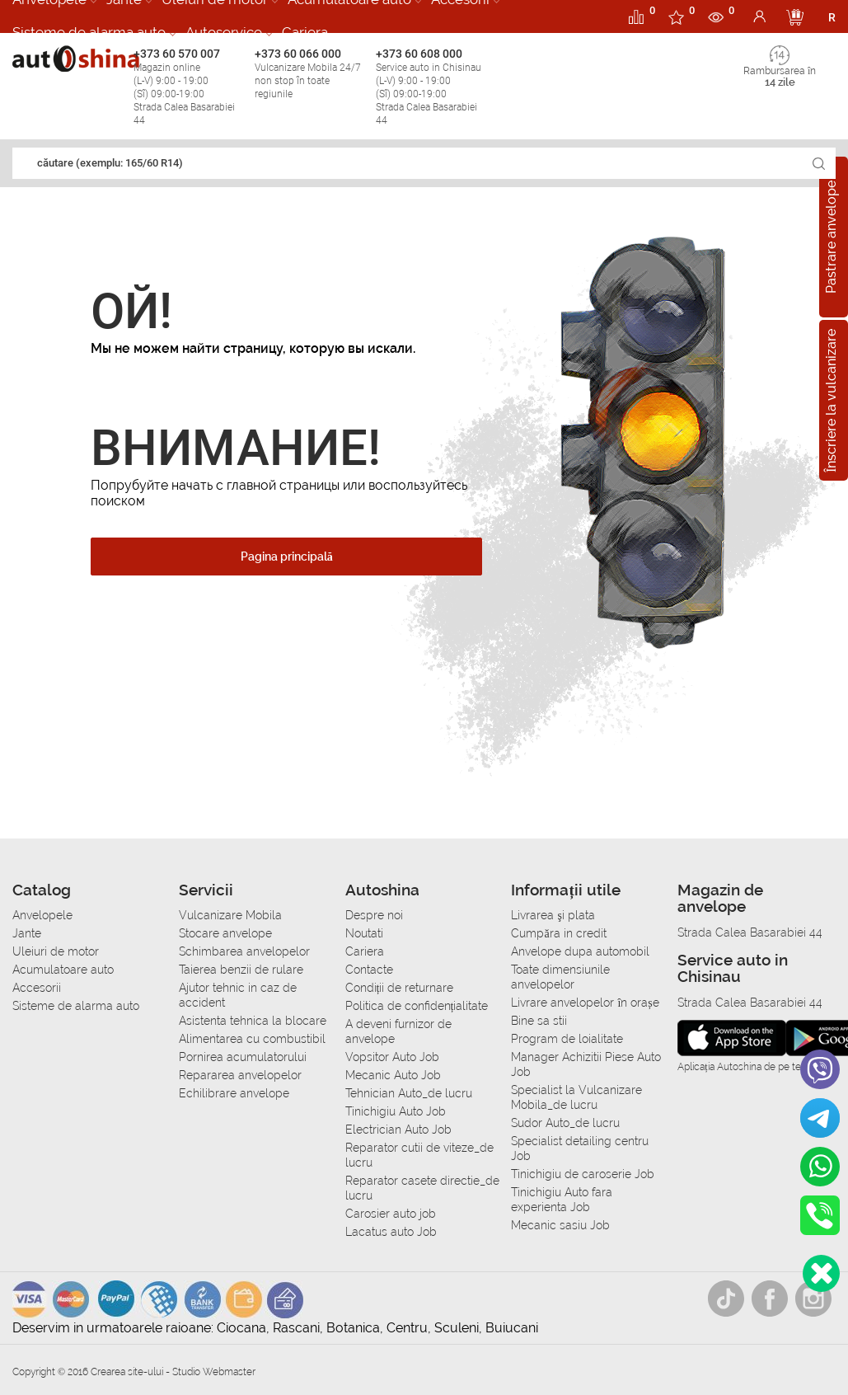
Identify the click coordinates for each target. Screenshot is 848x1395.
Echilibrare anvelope (234, 1093)
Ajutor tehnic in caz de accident (238, 995)
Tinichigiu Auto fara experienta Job (561, 1200)
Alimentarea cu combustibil (252, 1038)
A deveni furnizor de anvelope (398, 1031)
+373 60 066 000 (311, 74)
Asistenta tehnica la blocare (252, 1020)
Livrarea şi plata (552, 915)
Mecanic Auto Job (393, 1075)
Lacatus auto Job (391, 1231)
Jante (26, 933)
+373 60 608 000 (432, 87)
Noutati (364, 933)
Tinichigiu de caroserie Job (582, 1174)
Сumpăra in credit (558, 933)
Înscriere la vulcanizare (831, 400)
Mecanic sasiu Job (560, 1225)
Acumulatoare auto (63, 969)
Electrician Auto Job (398, 1129)
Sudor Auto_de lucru (565, 1123)
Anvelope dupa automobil (580, 951)
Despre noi (374, 915)
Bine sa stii (539, 1020)
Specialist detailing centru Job (580, 1148)
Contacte (369, 969)
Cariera (305, 32)
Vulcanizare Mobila (230, 915)
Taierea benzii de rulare (241, 969)
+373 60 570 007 (190, 87)
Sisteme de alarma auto (89, 32)
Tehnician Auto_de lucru (408, 1093)
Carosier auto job (390, 1213)
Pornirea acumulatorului (243, 1057)
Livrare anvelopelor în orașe (584, 1002)
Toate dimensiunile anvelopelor (560, 977)
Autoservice (223, 32)
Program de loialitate (567, 1038)
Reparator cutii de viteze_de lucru (419, 1155)
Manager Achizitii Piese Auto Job (586, 1064)
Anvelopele (42, 915)
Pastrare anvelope (831, 237)
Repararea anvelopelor (240, 1075)
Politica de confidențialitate (417, 1005)
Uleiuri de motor (55, 951)
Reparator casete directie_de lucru (422, 1188)
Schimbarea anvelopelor (244, 951)
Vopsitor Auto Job (392, 1057)
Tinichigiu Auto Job (395, 1111)
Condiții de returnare (399, 987)
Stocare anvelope (225, 933)
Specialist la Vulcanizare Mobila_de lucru (576, 1097)
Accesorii (36, 987)
